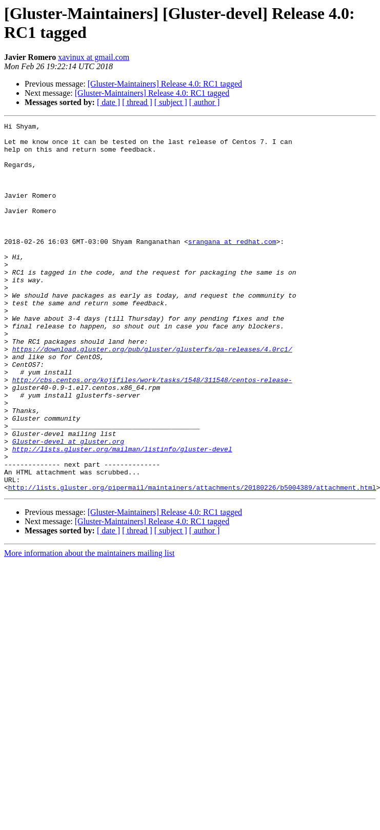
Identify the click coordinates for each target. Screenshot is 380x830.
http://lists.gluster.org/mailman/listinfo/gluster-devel (122, 515)
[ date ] (108, 102)
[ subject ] (170, 102)
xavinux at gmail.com (93, 57)
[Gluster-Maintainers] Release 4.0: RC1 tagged (165, 83)
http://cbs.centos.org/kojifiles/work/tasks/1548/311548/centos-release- (152, 432)
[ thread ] (137, 102)
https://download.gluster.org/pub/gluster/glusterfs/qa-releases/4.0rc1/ (152, 395)
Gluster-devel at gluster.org (68, 505)
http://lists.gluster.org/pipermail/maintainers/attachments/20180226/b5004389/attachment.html (192, 561)
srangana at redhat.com (232, 266)
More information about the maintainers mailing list (89, 627)
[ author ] (204, 102)
